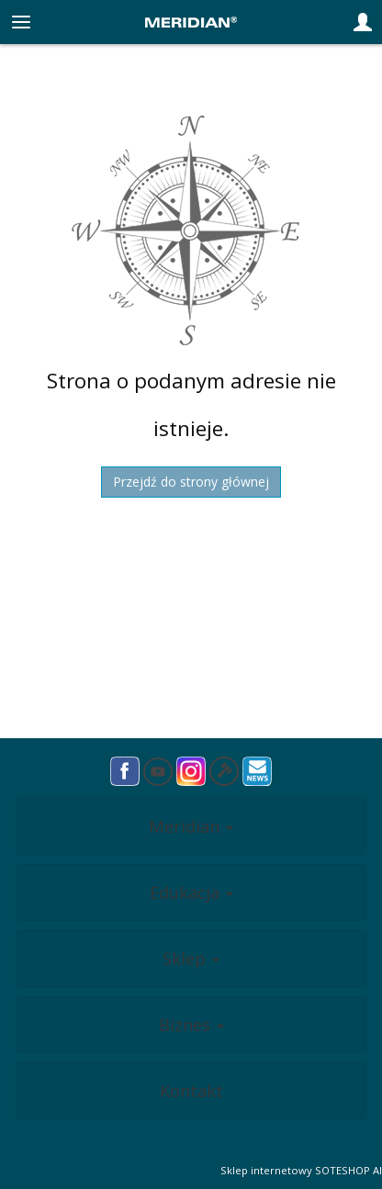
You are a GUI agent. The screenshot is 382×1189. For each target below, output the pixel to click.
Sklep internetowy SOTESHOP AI (301, 1170)
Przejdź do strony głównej (191, 481)
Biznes (191, 1025)
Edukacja (191, 892)
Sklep (191, 959)
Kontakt (191, 1091)
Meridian (191, 826)
